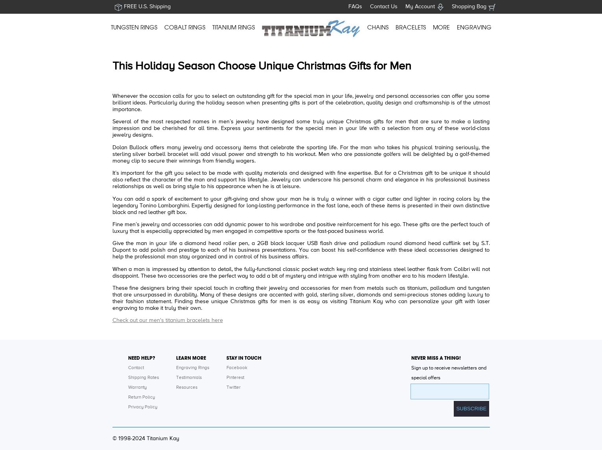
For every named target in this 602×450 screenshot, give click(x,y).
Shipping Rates (143, 377)
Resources (186, 387)
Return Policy (141, 397)
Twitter (233, 387)
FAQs (355, 6)
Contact (136, 368)
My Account (420, 6)
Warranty (137, 387)
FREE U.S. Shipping (147, 6)
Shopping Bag (469, 6)
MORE (441, 27)
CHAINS (377, 27)
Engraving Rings (192, 368)
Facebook (236, 368)
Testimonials (189, 377)
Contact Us (384, 6)
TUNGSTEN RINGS (134, 27)
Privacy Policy (142, 407)
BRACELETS (411, 27)
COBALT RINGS (184, 27)
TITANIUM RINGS (233, 27)
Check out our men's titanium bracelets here (167, 320)
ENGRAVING (474, 27)
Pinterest (235, 377)
